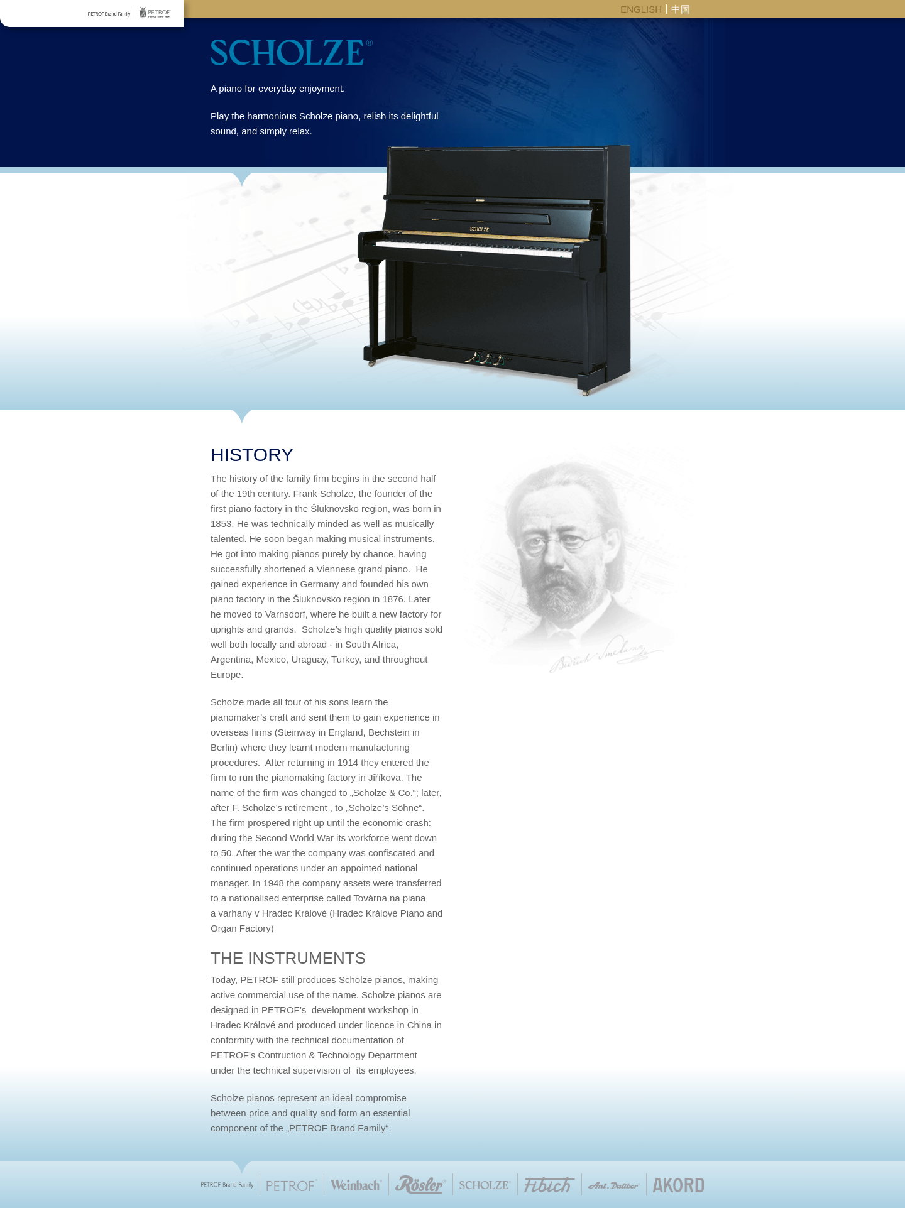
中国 (680, 9)
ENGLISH (641, 9)
